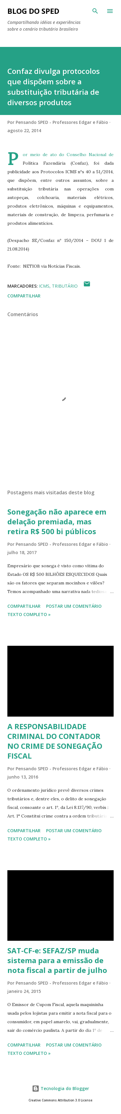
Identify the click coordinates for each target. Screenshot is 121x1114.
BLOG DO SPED (33, 11)
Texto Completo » (29, 614)
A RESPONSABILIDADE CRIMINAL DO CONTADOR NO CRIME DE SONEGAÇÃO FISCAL (54, 741)
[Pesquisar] (95, 11)
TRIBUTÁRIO (65, 286)
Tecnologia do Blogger (60, 1088)
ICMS (44, 286)
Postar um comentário (74, 606)
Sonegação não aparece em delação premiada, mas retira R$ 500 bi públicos (56, 521)
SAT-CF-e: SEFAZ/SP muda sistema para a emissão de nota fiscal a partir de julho (57, 960)
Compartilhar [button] (24, 296)
